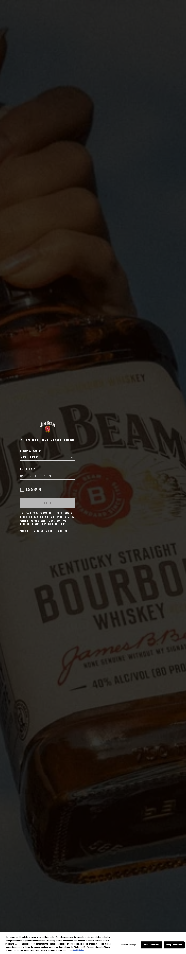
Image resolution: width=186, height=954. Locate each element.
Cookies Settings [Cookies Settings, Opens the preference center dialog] (128, 945)
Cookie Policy (58, 524)
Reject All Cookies (151, 945)
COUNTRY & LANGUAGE (30, 451)
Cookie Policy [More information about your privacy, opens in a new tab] (78, 950)
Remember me (30, 490)
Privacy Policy (39, 524)
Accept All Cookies (174, 945)
